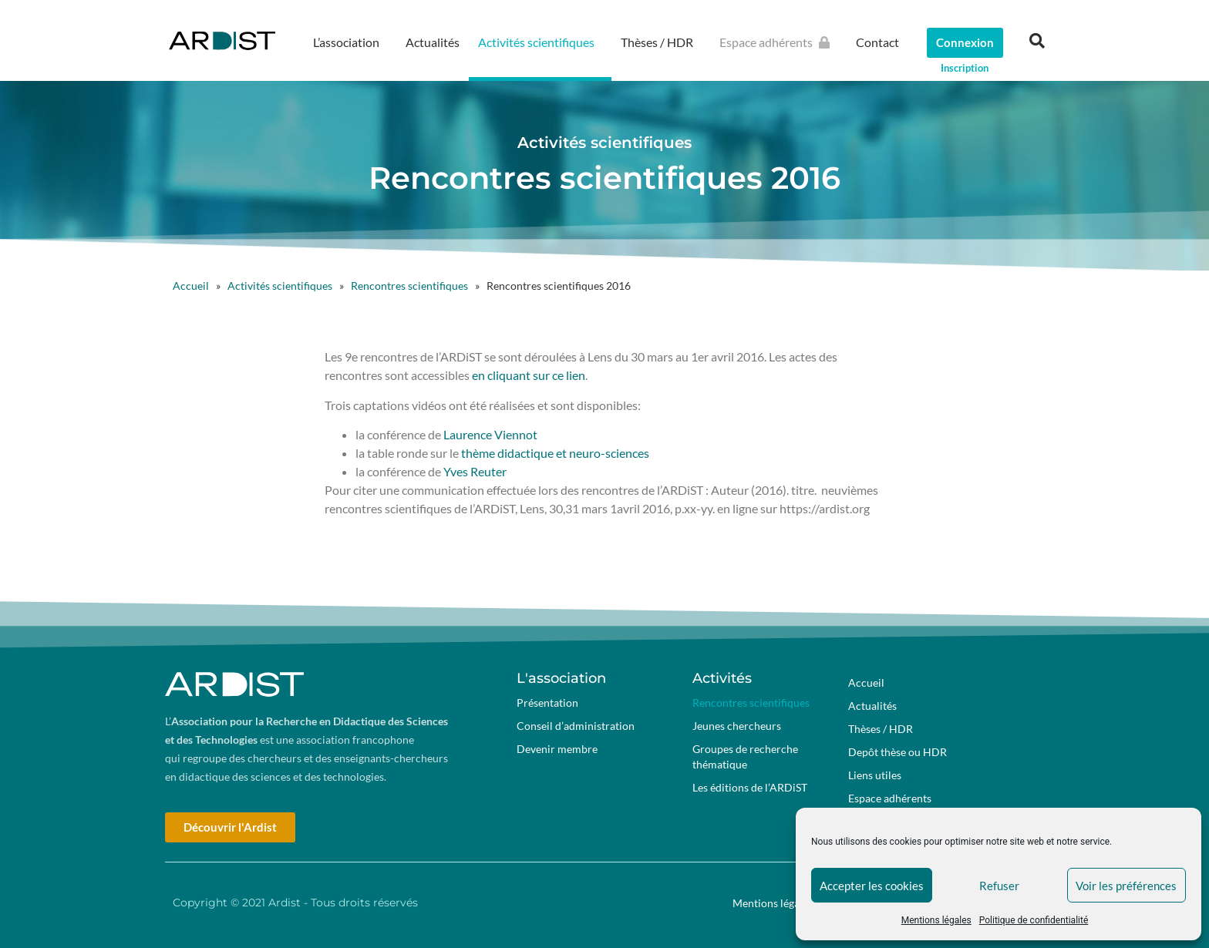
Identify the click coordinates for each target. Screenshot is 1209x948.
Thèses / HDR (661, 42)
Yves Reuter (475, 471)
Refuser (999, 886)
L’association (350, 42)
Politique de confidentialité (1034, 920)
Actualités (433, 42)
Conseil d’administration (576, 725)
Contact (877, 42)
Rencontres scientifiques (409, 286)
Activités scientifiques (540, 42)
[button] (1037, 40)
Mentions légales (936, 920)
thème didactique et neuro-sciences (554, 452)
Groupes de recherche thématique (745, 756)
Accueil (191, 286)
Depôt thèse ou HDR (897, 751)
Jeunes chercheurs (736, 725)
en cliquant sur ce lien (528, 375)
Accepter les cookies (872, 886)
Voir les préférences (1126, 886)
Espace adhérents (778, 42)
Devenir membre (557, 748)
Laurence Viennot (489, 434)
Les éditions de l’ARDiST (749, 787)
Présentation (547, 702)
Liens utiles (874, 775)
